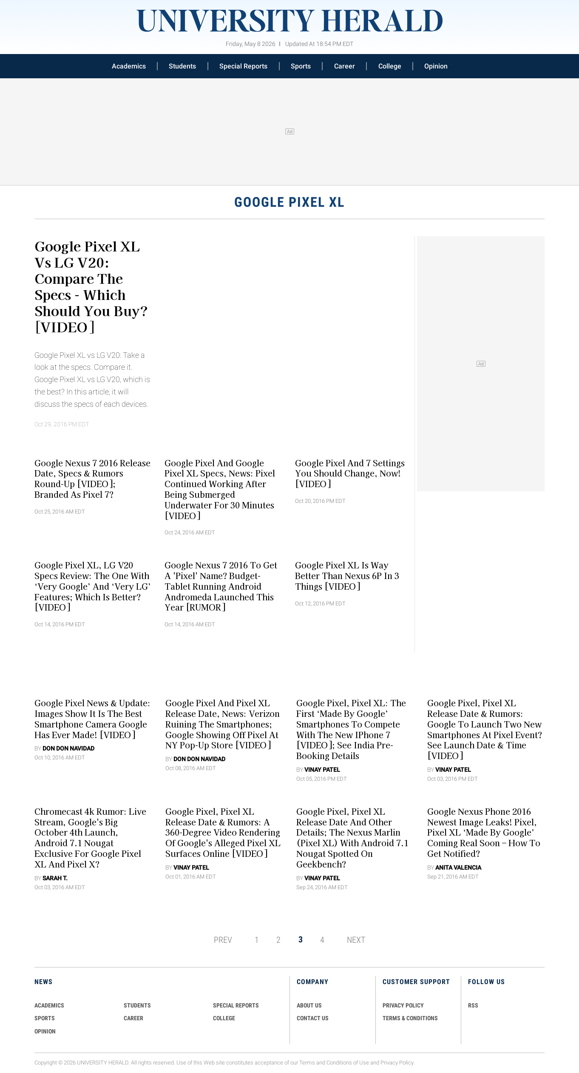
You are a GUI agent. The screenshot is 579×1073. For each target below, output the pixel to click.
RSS (473, 1005)
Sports (301, 66)
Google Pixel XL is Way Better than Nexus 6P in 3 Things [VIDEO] (347, 575)
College (389, 66)
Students (182, 66)
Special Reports (243, 66)
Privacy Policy (397, 1062)
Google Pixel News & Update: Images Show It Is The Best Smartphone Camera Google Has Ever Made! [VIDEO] (92, 718)
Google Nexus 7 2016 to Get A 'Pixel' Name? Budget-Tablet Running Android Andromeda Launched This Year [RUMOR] (221, 586)
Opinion (436, 66)
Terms (307, 1062)
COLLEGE (224, 1018)
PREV (223, 939)
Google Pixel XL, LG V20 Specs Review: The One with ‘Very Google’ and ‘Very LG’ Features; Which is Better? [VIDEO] (92, 586)
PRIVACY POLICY (403, 1005)
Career (344, 66)
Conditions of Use (347, 1062)
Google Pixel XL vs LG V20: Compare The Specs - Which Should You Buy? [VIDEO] (91, 286)
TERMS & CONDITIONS (410, 1018)
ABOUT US (309, 1005)
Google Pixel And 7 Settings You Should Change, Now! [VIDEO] (350, 473)
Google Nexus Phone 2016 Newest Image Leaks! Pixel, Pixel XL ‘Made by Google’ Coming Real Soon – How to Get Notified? (483, 832)
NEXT (356, 939)
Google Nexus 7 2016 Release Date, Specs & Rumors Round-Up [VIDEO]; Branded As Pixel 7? (92, 478)
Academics (129, 66)
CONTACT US (313, 1018)
